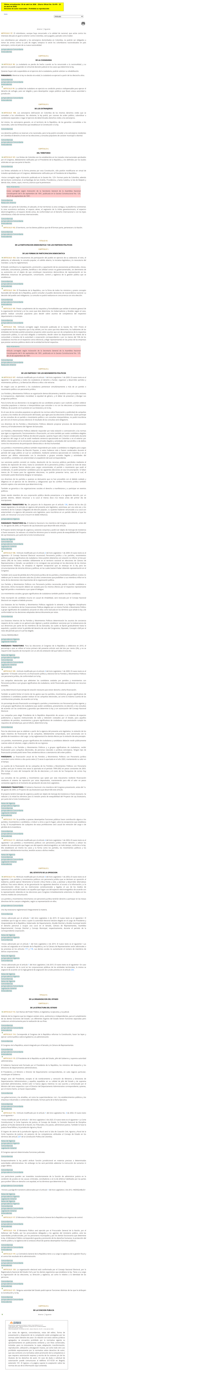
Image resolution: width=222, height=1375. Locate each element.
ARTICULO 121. (9, 1290)
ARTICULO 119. (9, 1254)
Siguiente (47, 29)
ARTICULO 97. (7, 33)
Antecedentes (6, 52)
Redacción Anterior (8, 203)
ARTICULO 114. (10, 1034)
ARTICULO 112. (9, 877)
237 (19, 1136)
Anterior (39, 29)
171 (26, 949)
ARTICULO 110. (10, 819)
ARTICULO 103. (10, 257)
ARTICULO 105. (9, 308)
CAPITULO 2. (43, 56)
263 (72, 970)
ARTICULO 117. (9, 1217)
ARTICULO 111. (9, 840)
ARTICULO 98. (9, 64)
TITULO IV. (43, 241)
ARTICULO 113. (9, 1012)
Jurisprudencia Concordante (12, 49)
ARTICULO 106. (10, 327)
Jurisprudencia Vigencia (10, 519)
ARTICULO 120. (9, 1269)
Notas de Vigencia (8, 539)
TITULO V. (44, 995)
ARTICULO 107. (9, 377)
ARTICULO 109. (9, 671)
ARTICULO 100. (10, 113)
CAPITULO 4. (43, 149)
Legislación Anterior (9, 546)
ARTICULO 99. (9, 88)
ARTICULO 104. (10, 290)
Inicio (6, 14)
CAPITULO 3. (43, 104)
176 (31, 949)
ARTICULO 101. (9, 157)
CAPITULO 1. (43, 249)
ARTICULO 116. (9, 1113)
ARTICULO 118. (10, 1230)
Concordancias (7, 79)
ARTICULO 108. (9, 553)
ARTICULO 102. (9, 227)
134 (65, 504)
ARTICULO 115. (9, 1058)
